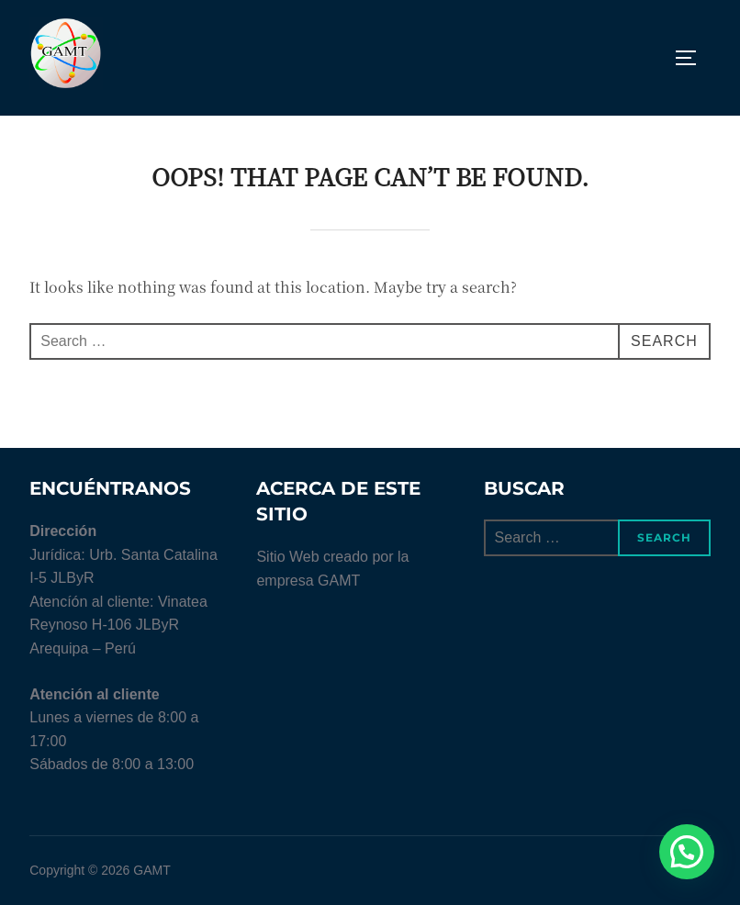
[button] (686, 851)
